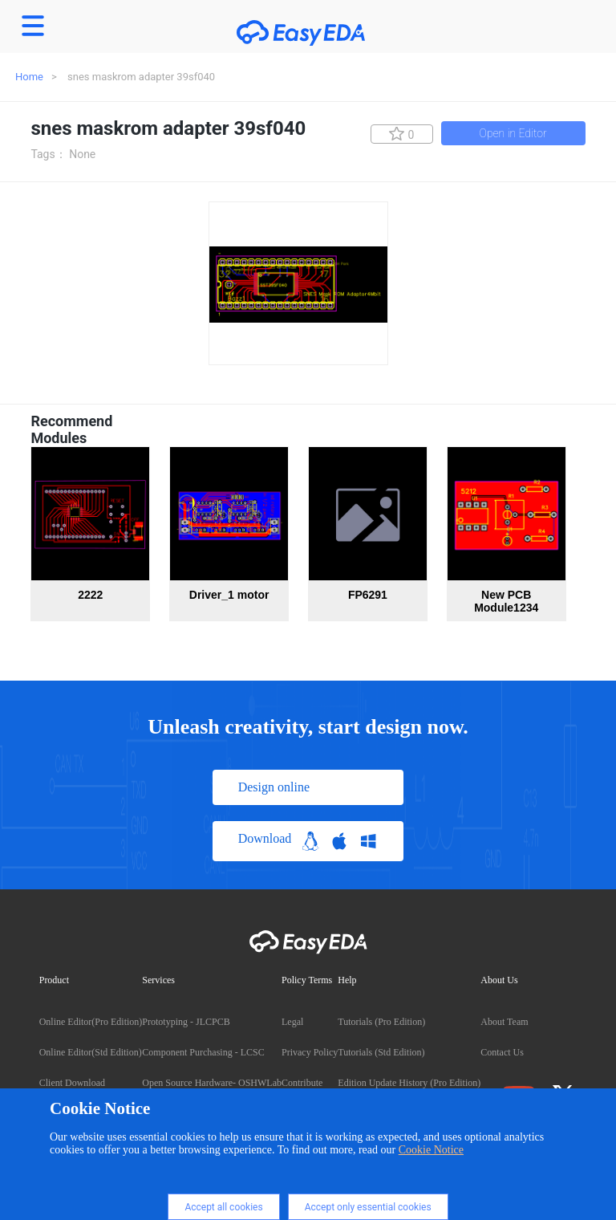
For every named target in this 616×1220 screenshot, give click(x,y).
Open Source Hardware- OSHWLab (212, 1082)
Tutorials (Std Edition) (381, 1052)
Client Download (72, 1082)
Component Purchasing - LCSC (203, 1052)
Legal (292, 1021)
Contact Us (502, 1052)
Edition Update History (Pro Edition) (409, 1082)
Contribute (302, 1082)
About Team (504, 1021)
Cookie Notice (431, 1150)
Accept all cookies (223, 1207)
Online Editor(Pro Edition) (91, 1021)
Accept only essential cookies (368, 1207)
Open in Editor (513, 133)
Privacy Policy (310, 1052)
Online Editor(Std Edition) (90, 1052)
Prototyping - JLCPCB (185, 1021)
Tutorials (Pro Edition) (381, 1021)
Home (29, 77)
